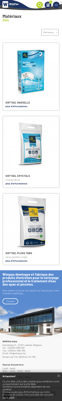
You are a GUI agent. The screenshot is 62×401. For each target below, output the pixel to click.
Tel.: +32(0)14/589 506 (13, 347)
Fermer (58, 375)
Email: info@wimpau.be (14, 353)
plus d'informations (16, 106)
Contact (10, 301)
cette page (8, 397)
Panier (50, 3)
